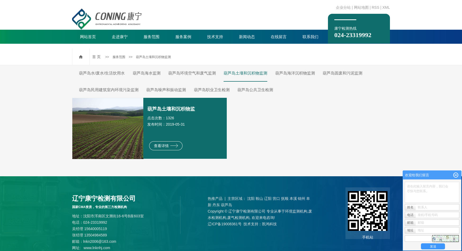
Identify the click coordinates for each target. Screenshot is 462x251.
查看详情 (166, 146)
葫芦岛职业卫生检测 (212, 89)
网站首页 (88, 36)
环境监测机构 (296, 211)
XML (386, 7)
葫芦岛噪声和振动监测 (166, 89)
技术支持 (215, 36)
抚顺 (284, 198)
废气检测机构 (238, 217)
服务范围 (151, 36)
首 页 (96, 57)
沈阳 (251, 198)
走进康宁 (120, 36)
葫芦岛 (226, 205)
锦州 (301, 198)
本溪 (293, 198)
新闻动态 (247, 36)
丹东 (216, 205)
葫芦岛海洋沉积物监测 (295, 73)
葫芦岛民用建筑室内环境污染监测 (109, 89)
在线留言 (279, 36)
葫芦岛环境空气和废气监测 (192, 73)
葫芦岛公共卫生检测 (255, 89)
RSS (375, 7)
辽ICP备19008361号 (225, 224)
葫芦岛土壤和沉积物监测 (153, 57)
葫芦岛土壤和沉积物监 (171, 109)
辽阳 (268, 198)
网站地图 (361, 7)
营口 (276, 198)
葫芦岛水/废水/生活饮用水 (102, 73)
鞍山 (259, 198)
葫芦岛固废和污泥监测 (342, 73)
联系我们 (310, 36)
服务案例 (183, 36)
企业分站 (343, 7)
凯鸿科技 (269, 224)
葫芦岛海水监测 (147, 73)
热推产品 (215, 198)
